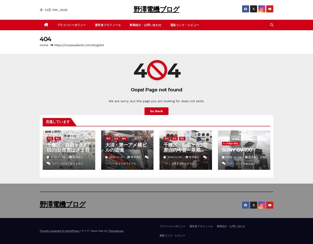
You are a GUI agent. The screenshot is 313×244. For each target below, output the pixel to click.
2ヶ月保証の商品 (230, 143)
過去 (58, 138)
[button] (271, 25)
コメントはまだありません (67, 163)
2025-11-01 (116, 157)
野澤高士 (76, 157)
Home (44, 45)
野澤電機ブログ (156, 9)
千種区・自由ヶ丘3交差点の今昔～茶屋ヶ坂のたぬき (185, 150)
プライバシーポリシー (71, 25)
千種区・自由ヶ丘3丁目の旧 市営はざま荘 (69, 147)
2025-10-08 (234, 157)
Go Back (156, 111)
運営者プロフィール (108, 25)
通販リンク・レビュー (184, 25)
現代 (108, 138)
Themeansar (115, 230)
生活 (50, 138)
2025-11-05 (59, 157)
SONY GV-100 (237, 150)
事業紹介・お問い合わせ (145, 25)
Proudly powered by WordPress (60, 230)
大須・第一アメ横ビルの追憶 (126, 147)
